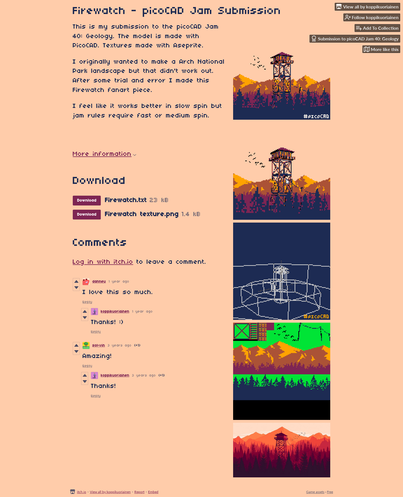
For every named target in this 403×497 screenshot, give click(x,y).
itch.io (81, 492)
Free (330, 492)
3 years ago (120, 345)
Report (139, 492)
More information (104, 154)
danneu (99, 281)
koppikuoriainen (115, 311)
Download (87, 200)
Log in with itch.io (103, 262)
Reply (87, 302)
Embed (153, 492)
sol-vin (98, 345)
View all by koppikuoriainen (110, 492)
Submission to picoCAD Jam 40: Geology (355, 38)
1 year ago (119, 281)
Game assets (315, 492)
